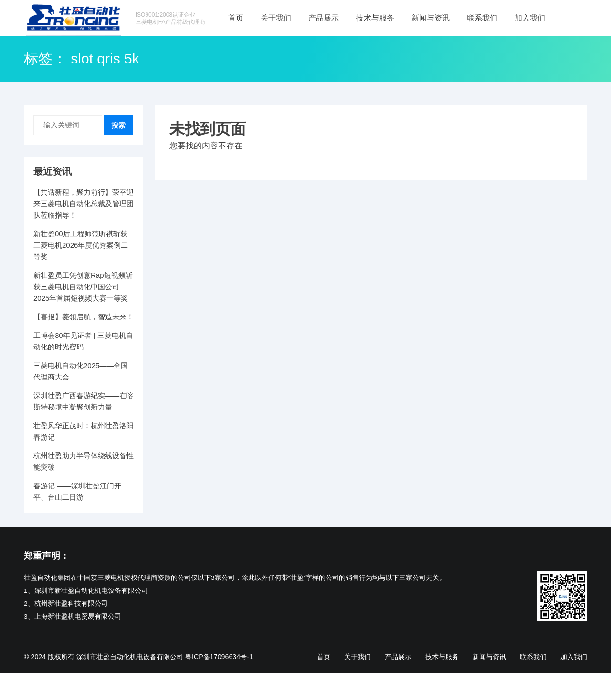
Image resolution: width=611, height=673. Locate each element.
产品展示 (323, 18)
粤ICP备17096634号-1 (219, 657)
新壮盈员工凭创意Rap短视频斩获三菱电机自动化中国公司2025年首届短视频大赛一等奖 (83, 286)
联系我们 (482, 18)
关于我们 (276, 18)
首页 (235, 18)
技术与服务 (375, 18)
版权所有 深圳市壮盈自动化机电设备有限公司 (115, 657)
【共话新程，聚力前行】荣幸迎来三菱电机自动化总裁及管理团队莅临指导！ (83, 203)
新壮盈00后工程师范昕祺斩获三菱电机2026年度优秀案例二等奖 (80, 245)
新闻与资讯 (430, 18)
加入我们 (530, 18)
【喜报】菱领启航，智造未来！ (83, 317)
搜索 (118, 125)
